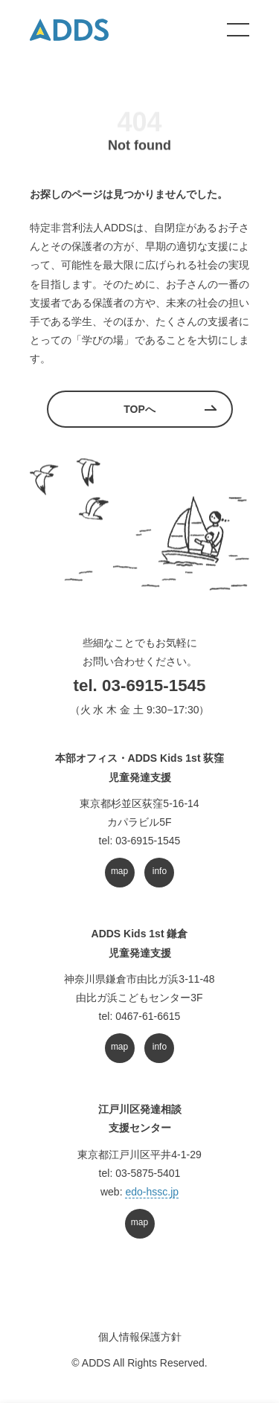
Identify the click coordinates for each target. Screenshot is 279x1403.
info (160, 871)
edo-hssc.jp (152, 1192)
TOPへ (139, 409)
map (119, 871)
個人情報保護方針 (140, 1337)
